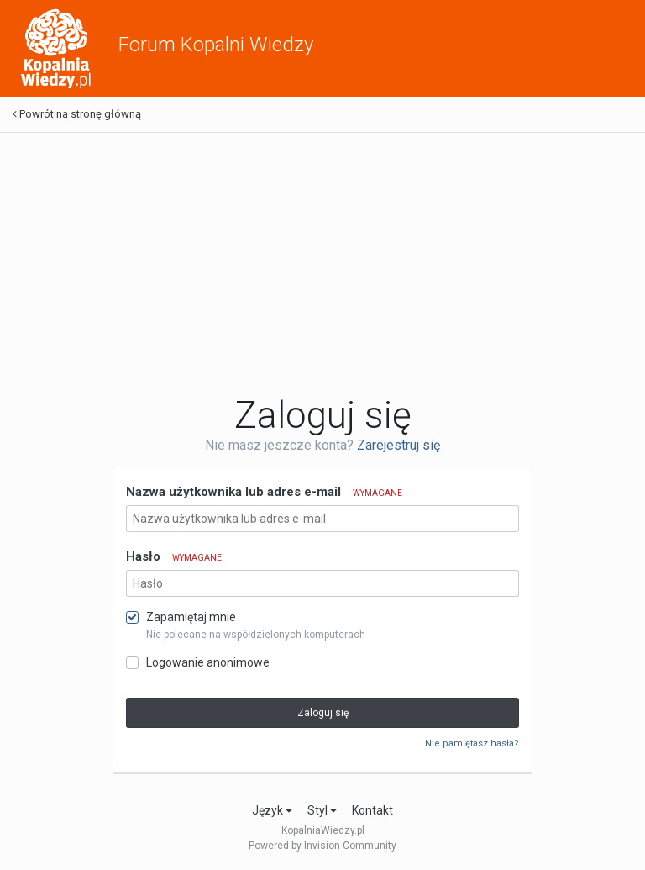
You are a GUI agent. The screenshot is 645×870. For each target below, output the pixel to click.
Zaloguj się (323, 713)
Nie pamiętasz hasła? (472, 743)
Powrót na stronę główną (77, 114)
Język (272, 810)
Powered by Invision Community (322, 846)
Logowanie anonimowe (208, 662)
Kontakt (372, 810)
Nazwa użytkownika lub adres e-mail (264, 491)
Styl (322, 810)
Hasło (174, 556)
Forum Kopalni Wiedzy (215, 44)
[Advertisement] (322, 263)
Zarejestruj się (398, 445)
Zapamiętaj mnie (191, 617)
